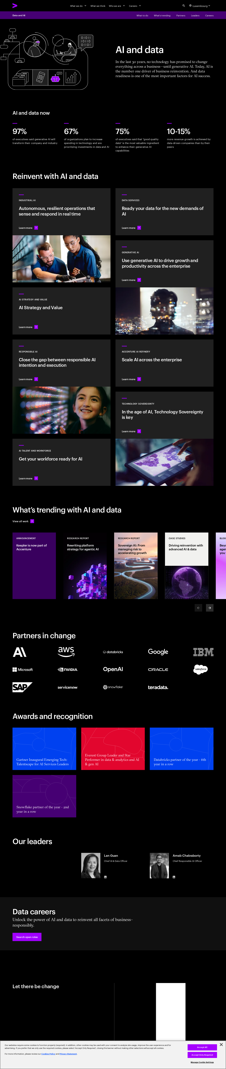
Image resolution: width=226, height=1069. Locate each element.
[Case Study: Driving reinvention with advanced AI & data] (186, 566)
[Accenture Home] (22, 5)
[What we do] (78, 5)
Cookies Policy (48, 1054)
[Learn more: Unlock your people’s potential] (61, 462)
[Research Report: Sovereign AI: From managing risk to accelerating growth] (135, 566)
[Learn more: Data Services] (164, 211)
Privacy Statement (68, 1054)
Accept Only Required (202, 1055)
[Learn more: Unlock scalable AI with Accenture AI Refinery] (164, 363)
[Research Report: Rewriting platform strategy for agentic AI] (85, 566)
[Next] (209, 608)
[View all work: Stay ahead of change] (23, 521)
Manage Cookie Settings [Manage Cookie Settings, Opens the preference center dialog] (202, 1062)
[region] (113, 1055)
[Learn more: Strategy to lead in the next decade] (61, 310)
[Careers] (135, 5)
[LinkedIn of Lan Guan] (105, 877)
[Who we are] (117, 5)
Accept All (202, 1047)
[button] (27, 937)
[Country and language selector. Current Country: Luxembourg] (200, 5)
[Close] (221, 1044)
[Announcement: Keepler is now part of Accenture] (34, 566)
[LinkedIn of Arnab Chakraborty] (174, 877)
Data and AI (19, 15)
